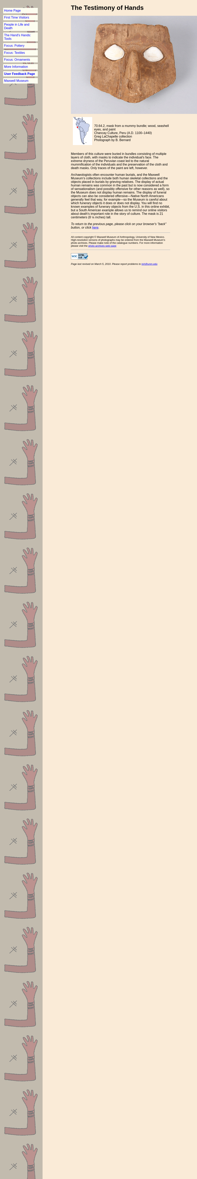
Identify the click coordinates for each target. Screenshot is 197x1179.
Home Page (12, 10)
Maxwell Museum (16, 80)
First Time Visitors (16, 17)
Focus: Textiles (14, 52)
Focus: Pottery (14, 45)
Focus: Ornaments (17, 59)
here (95, 227)
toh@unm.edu (150, 263)
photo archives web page (102, 245)
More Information (16, 66)
